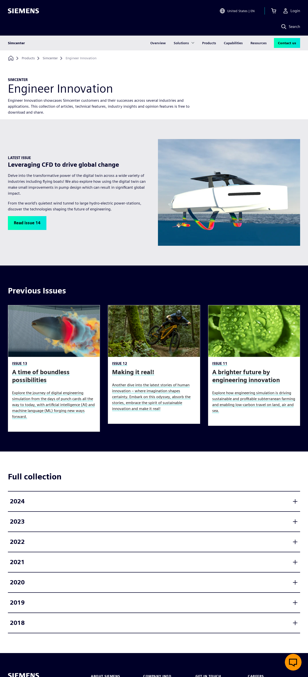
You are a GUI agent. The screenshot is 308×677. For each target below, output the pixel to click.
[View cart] (274, 11)
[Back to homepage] (11, 58)
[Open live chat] (293, 662)
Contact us (287, 43)
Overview (158, 43)
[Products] (28, 58)
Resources (258, 43)
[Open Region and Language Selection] (237, 11)
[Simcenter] (50, 58)
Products (209, 43)
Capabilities (233, 43)
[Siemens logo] (23, 10)
